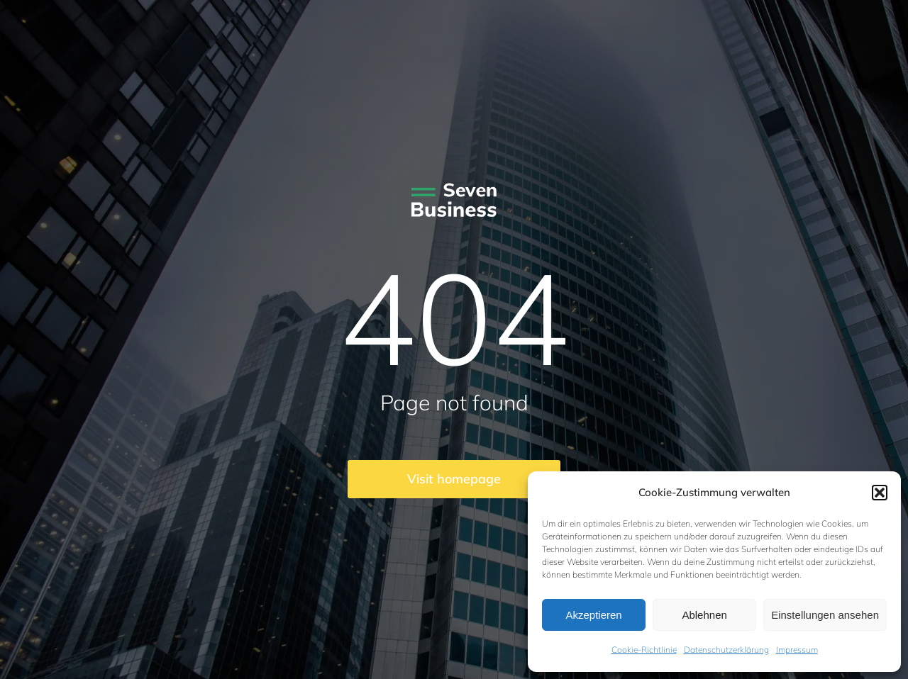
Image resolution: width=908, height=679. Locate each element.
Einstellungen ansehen (825, 615)
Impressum (797, 649)
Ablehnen (704, 615)
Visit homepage (454, 479)
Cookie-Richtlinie (644, 649)
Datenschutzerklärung (726, 649)
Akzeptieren (593, 615)
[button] (880, 493)
